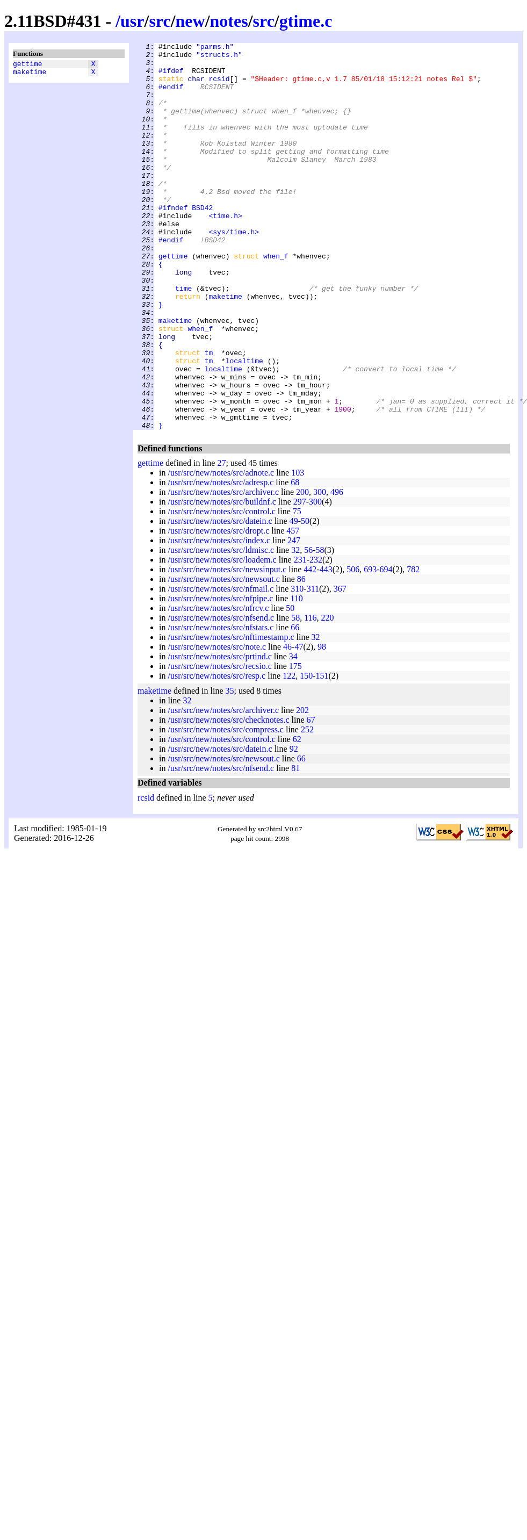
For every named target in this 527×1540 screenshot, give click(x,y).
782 (413, 646)
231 (300, 637)
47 (298, 724)
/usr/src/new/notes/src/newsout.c (223, 656)
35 (230, 768)
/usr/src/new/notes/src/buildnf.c (222, 579)
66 (295, 704)
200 (302, 569)
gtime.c (306, 21)
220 (327, 695)
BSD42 (202, 241)
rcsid (218, 86)
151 (322, 753)
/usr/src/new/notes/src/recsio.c (219, 743)
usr (132, 21)
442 (310, 646)
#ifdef (171, 77)
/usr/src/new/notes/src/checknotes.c (228, 797)
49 (294, 598)
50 (305, 598)
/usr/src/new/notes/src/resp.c (216, 753)
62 (297, 816)
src (159, 21)
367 (340, 666)
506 (352, 646)
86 (301, 656)
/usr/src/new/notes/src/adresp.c (220, 559)
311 (313, 666)
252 (307, 806)
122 (289, 753)
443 (326, 646)
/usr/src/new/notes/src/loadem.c (222, 637)
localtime (244, 425)
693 (370, 646)
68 (295, 559)
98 (321, 724)
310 (297, 666)
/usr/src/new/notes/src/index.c (219, 617)
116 (310, 695)
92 (294, 826)
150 (306, 753)
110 (296, 675)
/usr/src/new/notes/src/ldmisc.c (221, 627)
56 (308, 627)
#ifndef (173, 241)
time (183, 338)
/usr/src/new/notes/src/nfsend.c (221, 695)
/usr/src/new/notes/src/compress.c (226, 806)
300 (319, 569)
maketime (29, 75)
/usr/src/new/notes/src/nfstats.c (220, 704)
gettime (27, 65)
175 (295, 743)
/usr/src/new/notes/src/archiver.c (223, 569)
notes (229, 21)
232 (315, 637)
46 (287, 724)
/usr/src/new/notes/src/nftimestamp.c (231, 714)
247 (293, 617)
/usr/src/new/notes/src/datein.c (220, 598)
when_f (275, 299)
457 (292, 608)
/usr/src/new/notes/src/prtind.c (219, 733)
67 (311, 797)
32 (295, 627)
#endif (171, 96)
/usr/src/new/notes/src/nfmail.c (220, 666)
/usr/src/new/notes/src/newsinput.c (227, 646)
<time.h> (225, 251)
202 (302, 787)
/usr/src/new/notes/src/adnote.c (221, 550)
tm (209, 415)
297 (299, 579)
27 (221, 540)
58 (320, 627)
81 (295, 845)
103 (297, 550)
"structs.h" (219, 57)
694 (386, 646)
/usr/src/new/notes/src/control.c (221, 588)
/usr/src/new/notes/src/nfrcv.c (218, 685)
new (190, 21)
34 (293, 733)
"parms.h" (215, 48)
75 (297, 588)
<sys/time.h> (233, 270)
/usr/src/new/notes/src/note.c (217, 724)
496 (336, 569)
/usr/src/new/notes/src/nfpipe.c (220, 675)
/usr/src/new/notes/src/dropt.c (218, 608)
